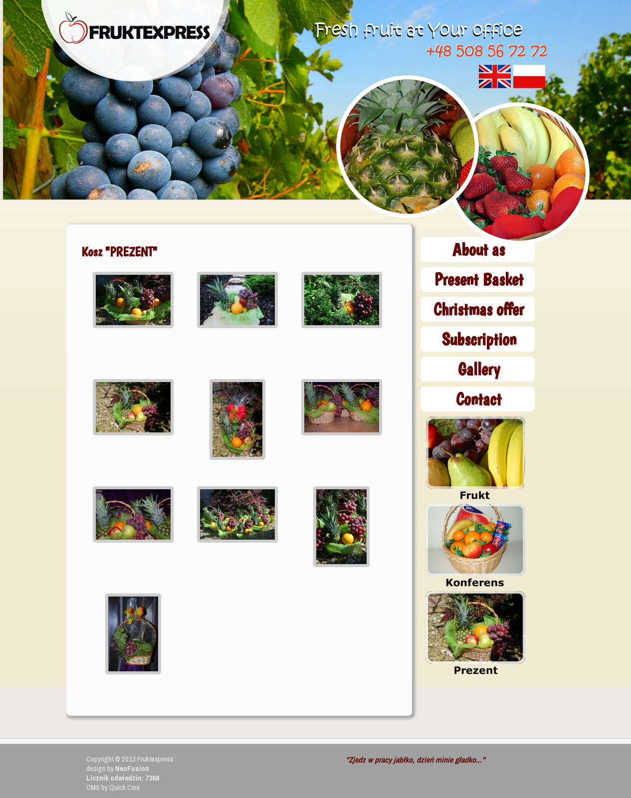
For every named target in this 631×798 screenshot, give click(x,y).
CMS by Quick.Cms (113, 787)
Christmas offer (478, 309)
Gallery (479, 369)
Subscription (478, 339)
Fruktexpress (155, 759)
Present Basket (478, 279)
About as (478, 249)
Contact (478, 399)
